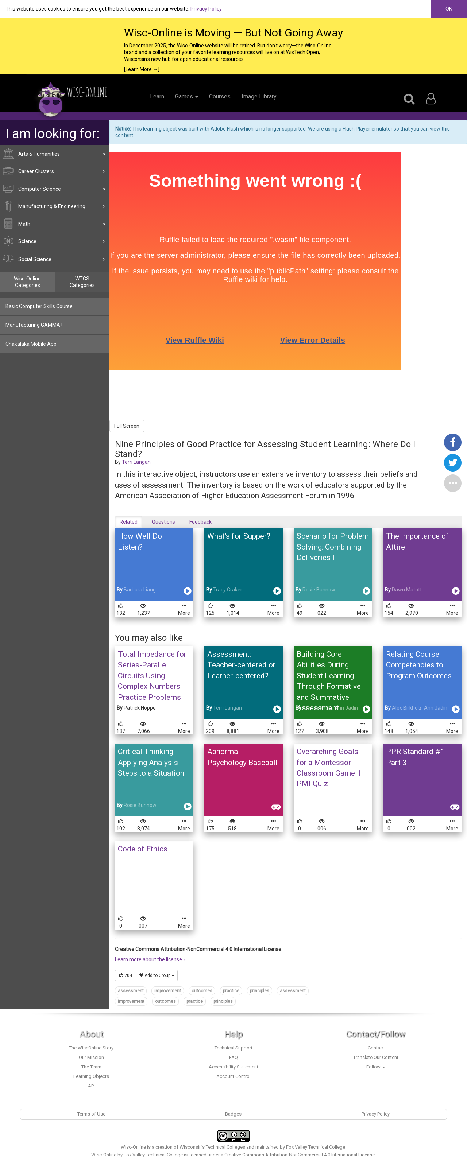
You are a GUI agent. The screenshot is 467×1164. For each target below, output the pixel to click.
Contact (376, 1048)
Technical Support (233, 1048)
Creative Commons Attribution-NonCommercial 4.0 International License (299, 1154)
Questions (163, 522)
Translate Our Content (375, 1057)
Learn (157, 96)
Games (186, 96)
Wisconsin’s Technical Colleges (212, 1147)
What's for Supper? (238, 536)
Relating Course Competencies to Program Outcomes (419, 665)
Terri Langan (136, 462)
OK (448, 9)
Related (129, 522)
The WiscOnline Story (91, 1048)
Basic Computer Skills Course (39, 306)
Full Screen (126, 426)
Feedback (200, 522)
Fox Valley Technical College (315, 1147)
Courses (220, 96)
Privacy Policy (206, 9)
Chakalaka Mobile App (31, 344)
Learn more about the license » (150, 959)
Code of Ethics (142, 849)
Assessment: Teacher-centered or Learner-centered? (241, 665)
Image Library (259, 96)
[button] (453, 483)
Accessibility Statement (233, 1067)
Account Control (233, 1076)
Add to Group (156, 975)
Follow (375, 1067)
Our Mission (91, 1057)
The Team (91, 1067)
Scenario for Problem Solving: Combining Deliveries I (333, 547)
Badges (233, 1114)
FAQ (233, 1057)
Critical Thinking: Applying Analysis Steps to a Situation (151, 762)
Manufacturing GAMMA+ (34, 325)
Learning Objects (91, 1076)
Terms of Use (91, 1114)
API (91, 1086)
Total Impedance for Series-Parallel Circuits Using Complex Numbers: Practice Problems (152, 676)
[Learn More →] (141, 69)
